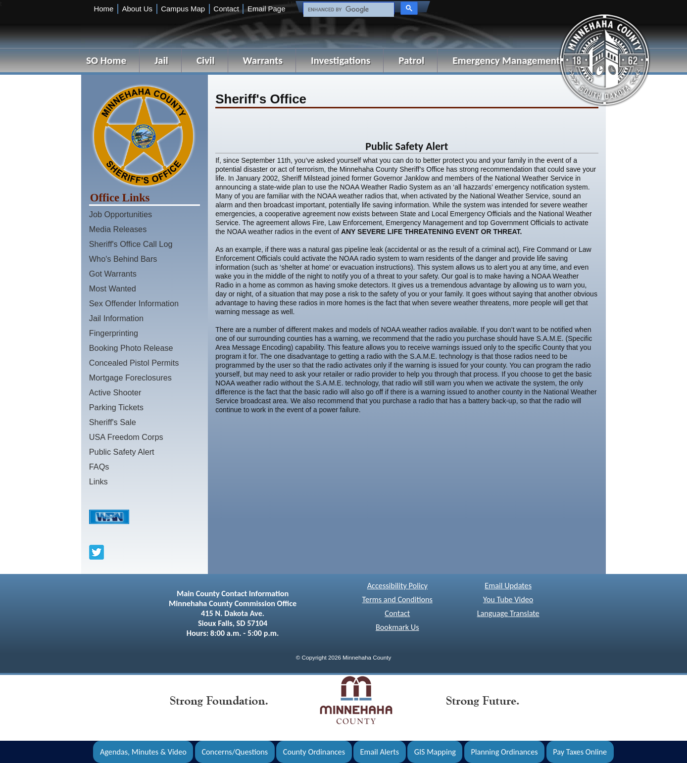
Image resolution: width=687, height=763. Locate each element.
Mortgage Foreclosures (130, 377)
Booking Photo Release (131, 347)
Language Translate (508, 613)
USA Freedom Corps (126, 436)
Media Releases (118, 229)
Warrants (263, 60)
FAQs (99, 466)
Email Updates (508, 585)
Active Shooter (115, 392)
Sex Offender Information (134, 303)
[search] (348, 10)
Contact (226, 8)
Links (98, 481)
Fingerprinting (113, 333)
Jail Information (116, 318)
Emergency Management (506, 60)
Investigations (340, 60)
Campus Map (183, 8)
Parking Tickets (116, 407)
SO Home (106, 60)
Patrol (411, 60)
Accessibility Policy (397, 585)
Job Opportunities (120, 214)
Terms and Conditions (397, 599)
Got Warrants (113, 273)
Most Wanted (112, 288)
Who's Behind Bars (123, 258)
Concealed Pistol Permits (134, 362)
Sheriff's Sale (112, 422)
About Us (137, 8)
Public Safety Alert (121, 451)
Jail (161, 60)
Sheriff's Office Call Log (131, 243)
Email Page (266, 8)
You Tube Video (508, 599)
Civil (205, 60)
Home (103, 8)
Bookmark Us (397, 627)
